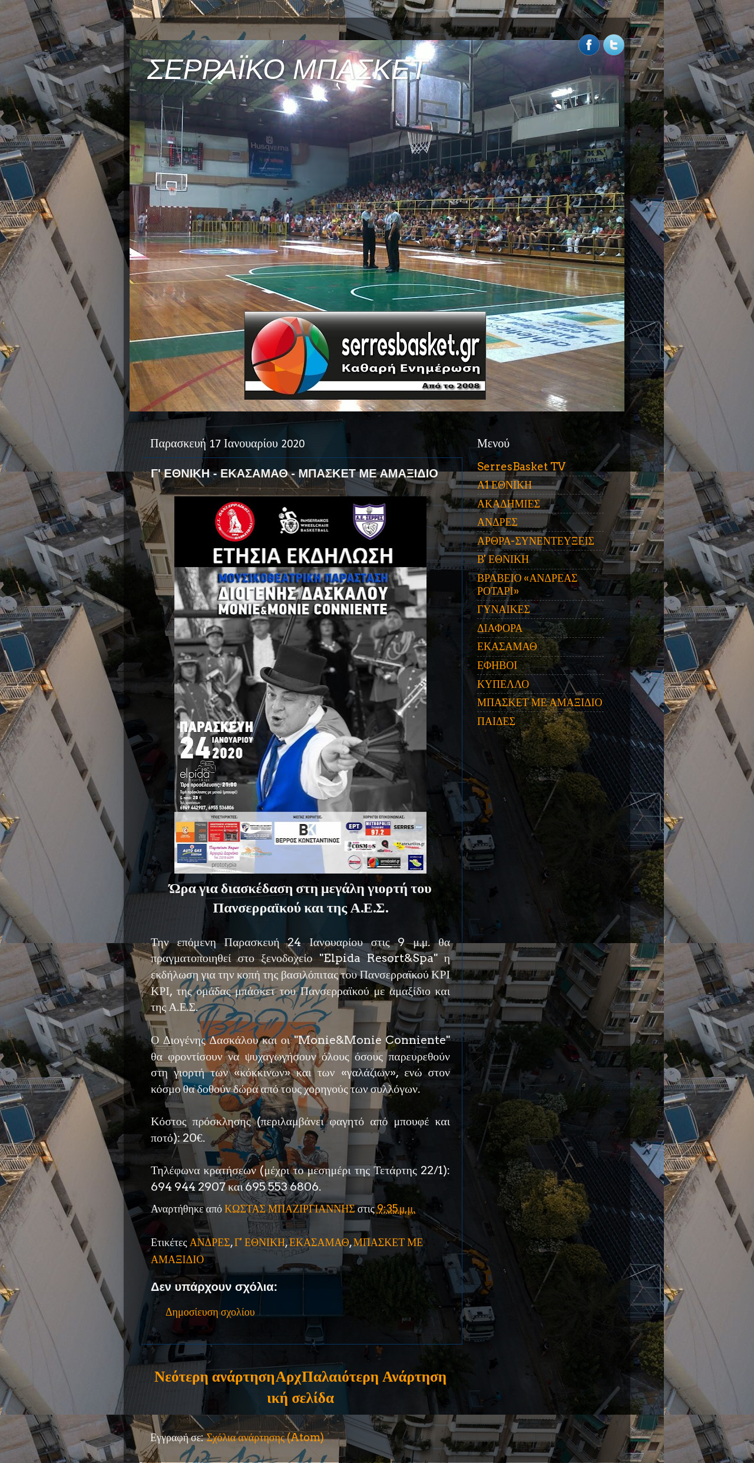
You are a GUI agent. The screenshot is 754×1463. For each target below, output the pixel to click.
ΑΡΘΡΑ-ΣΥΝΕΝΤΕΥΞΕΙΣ (535, 541)
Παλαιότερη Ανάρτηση (374, 1376)
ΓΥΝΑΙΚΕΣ (503, 609)
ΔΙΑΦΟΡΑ (499, 628)
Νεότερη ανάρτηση (214, 1376)
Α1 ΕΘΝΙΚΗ (504, 485)
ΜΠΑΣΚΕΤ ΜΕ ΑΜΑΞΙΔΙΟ (540, 702)
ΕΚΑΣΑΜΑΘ (319, 1242)
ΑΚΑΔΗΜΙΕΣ (508, 503)
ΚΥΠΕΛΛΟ (503, 684)
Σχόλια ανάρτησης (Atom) (265, 1437)
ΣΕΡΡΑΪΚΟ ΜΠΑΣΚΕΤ (287, 69)
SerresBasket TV (521, 466)
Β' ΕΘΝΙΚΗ (503, 559)
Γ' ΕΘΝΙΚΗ (259, 1242)
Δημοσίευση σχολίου (210, 1312)
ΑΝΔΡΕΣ (210, 1242)
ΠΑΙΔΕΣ (496, 721)
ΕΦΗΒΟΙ (497, 665)
